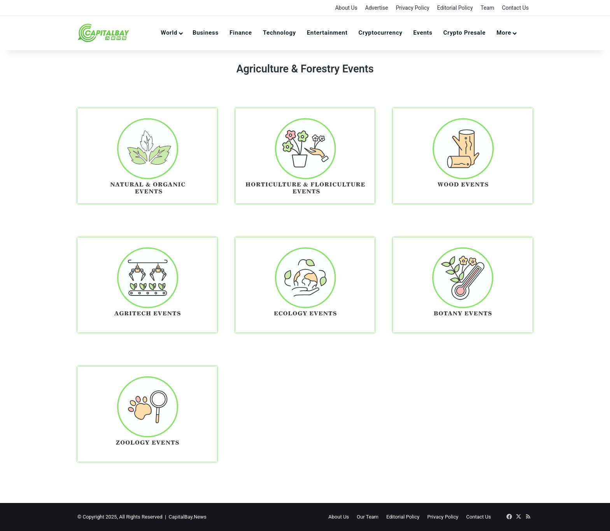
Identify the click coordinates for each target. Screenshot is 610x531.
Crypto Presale (464, 32)
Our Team (368, 517)
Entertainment (327, 32)
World (169, 32)
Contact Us (515, 8)
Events (422, 32)
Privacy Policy (412, 8)
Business (206, 32)
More (503, 32)
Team (487, 8)
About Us (346, 8)
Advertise (376, 8)
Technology (279, 32)
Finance (241, 32)
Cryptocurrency (380, 32)
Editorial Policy (455, 8)
